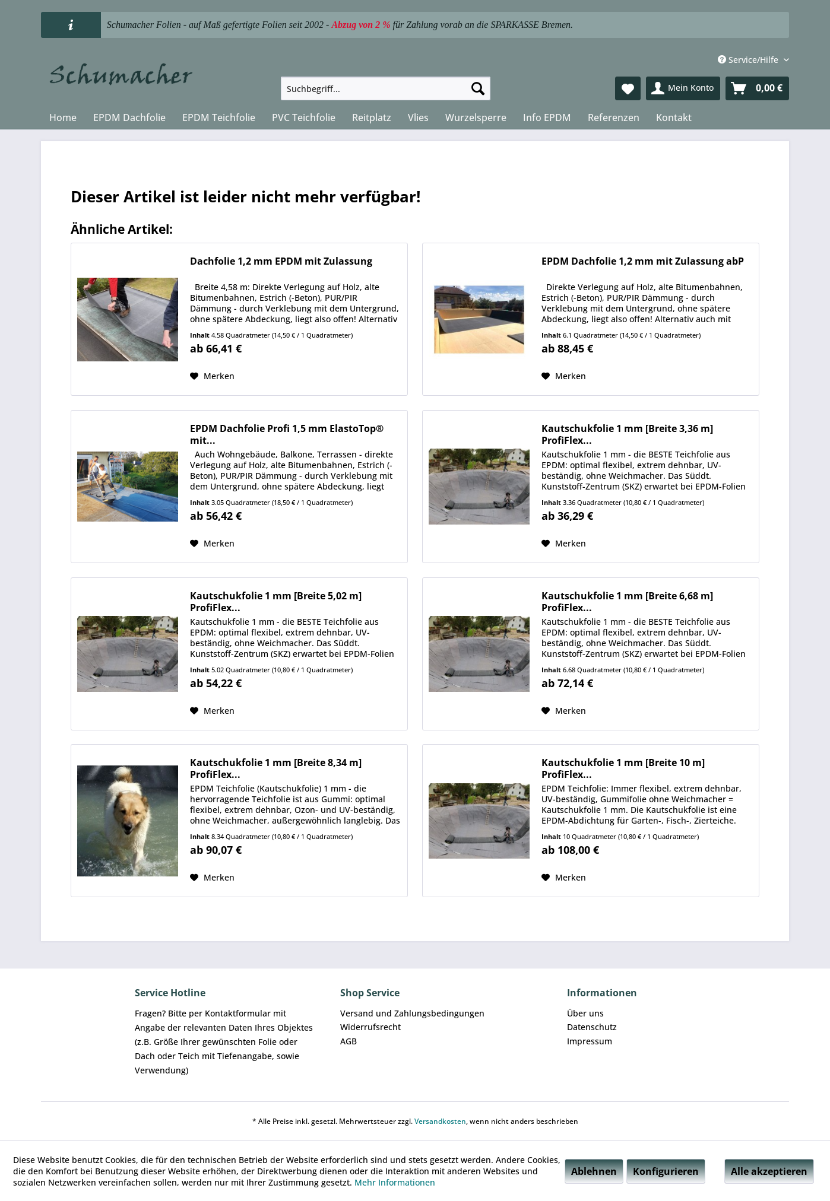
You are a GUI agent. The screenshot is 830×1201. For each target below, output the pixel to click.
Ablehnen (594, 1171)
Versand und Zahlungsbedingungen (412, 1013)
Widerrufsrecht (370, 1026)
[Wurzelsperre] (476, 117)
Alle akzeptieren (769, 1171)
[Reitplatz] (372, 117)
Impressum (589, 1041)
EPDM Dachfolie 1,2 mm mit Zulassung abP (642, 261)
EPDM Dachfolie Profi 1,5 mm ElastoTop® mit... (287, 434)
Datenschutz (592, 1026)
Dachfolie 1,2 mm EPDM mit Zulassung (281, 261)
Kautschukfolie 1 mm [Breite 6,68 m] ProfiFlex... (627, 602)
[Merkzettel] (628, 88)
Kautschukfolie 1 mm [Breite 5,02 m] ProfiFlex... (276, 602)
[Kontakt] (674, 117)
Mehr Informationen (394, 1182)
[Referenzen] (613, 117)
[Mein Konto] (683, 88)
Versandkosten (440, 1121)
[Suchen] (477, 88)
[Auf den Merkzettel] (212, 376)
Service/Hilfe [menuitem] (749, 59)
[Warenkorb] (757, 88)
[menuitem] (385, 88)
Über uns (585, 1013)
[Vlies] (418, 117)
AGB (348, 1041)
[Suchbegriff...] (385, 88)
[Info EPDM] (547, 117)
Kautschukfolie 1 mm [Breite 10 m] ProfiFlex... (623, 768)
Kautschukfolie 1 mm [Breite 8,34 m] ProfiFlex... (276, 768)
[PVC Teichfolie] (304, 117)
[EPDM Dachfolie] (129, 117)
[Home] (63, 117)
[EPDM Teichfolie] (219, 117)
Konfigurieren (666, 1171)
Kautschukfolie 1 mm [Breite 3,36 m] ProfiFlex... (627, 434)
